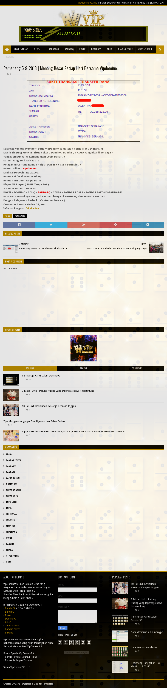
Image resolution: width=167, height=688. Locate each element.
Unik (8, 562)
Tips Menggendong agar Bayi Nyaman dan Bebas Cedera (34, 421)
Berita (37, 49)
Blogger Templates (43, 684)
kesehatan (11, 514)
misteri (10, 526)
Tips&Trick (12, 556)
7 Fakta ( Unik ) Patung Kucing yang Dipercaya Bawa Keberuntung (58, 390)
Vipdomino (32, 208)
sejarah (10, 550)
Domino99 (96, 49)
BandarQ (69, 49)
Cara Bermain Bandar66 (144, 647)
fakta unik (12, 496)
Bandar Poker (125, 49)
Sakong (10, 544)
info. (9, 508)
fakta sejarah (13, 490)
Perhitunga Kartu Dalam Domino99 (41, 375)
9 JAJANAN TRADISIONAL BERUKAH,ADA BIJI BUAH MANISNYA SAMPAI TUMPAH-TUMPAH (73, 431)
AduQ (109, 49)
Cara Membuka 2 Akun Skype (147, 632)
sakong (10, 56)
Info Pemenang (20, 49)
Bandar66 (54, 49)
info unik (11, 502)
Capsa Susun (145, 49)
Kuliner (10, 520)
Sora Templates (23, 684)
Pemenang (20, 216)
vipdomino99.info (94, 2)
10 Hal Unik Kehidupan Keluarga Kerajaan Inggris (49, 406)
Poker (82, 49)
